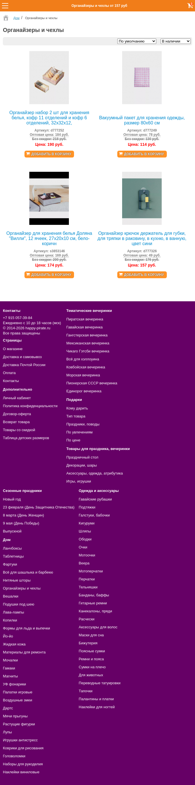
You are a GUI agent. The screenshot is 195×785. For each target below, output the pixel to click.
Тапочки (86, 691)
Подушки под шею (18, 604)
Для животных (91, 675)
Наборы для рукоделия (23, 764)
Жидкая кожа (14, 644)
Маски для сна (91, 635)
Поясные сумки (92, 651)
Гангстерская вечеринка (87, 335)
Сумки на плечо (92, 667)
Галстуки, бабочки (94, 515)
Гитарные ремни (93, 603)
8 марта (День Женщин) (23, 515)
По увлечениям (79, 432)
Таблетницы (13, 556)
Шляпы (85, 531)
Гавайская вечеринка (84, 327)
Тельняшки (88, 587)
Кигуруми (87, 523)
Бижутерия (88, 643)
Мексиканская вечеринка (87, 343)
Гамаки (9, 668)
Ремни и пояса (91, 659)
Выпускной (12, 531)
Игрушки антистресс (20, 740)
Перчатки (87, 579)
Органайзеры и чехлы (21, 588)
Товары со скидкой (19, 430)
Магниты (10, 676)
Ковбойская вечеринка (85, 367)
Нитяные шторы (16, 580)
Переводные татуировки (100, 683)
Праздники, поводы (82, 424)
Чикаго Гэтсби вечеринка (87, 351)
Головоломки (14, 756)
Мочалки (10, 660)
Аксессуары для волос (98, 627)
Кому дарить (77, 408)
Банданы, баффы (94, 595)
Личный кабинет (17, 398)
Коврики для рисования (23, 748)
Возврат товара (16, 422)
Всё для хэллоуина (82, 359)
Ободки (85, 539)
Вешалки (10, 596)
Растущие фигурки (19, 724)
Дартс (8, 708)
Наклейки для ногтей (97, 707)
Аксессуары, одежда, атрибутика (94, 473)
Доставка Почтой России (24, 365)
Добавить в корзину (51, 154)
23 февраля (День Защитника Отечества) (38, 507)
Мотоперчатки (91, 571)
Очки (83, 547)
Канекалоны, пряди (95, 611)
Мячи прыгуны (15, 716)
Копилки (10, 620)
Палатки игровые (17, 692)
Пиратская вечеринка (84, 319)
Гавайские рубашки (95, 499)
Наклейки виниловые (21, 772)
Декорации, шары (81, 465)
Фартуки (10, 564)
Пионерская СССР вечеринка (91, 383)
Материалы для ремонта (24, 652)
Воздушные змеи (17, 700)
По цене (73, 440)
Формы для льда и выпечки (26, 628)
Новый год (12, 499)
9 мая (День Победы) (21, 523)
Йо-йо (8, 636)
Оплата (9, 373)
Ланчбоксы (12, 548)
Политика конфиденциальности (30, 406)
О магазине (12, 349)
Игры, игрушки (78, 481)
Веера (84, 563)
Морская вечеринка (83, 375)
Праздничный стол (82, 457)
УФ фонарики (14, 684)
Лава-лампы (13, 612)
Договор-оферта (17, 414)
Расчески (87, 619)
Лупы (7, 732)
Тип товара (75, 416)
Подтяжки (87, 507)
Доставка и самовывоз (22, 357)
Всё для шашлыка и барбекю (28, 572)
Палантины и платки (96, 699)
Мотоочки (87, 555)
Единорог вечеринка (83, 391)
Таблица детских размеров (26, 438)
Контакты (11, 381)
